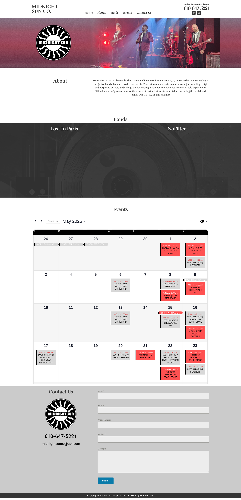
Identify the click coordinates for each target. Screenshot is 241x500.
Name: (101, 391)
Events (127, 12)
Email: (101, 405)
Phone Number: (104, 420)
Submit (105, 480)
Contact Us (144, 12)
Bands (114, 12)
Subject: (102, 434)
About (102, 12)
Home (89, 12)
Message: (102, 449)
